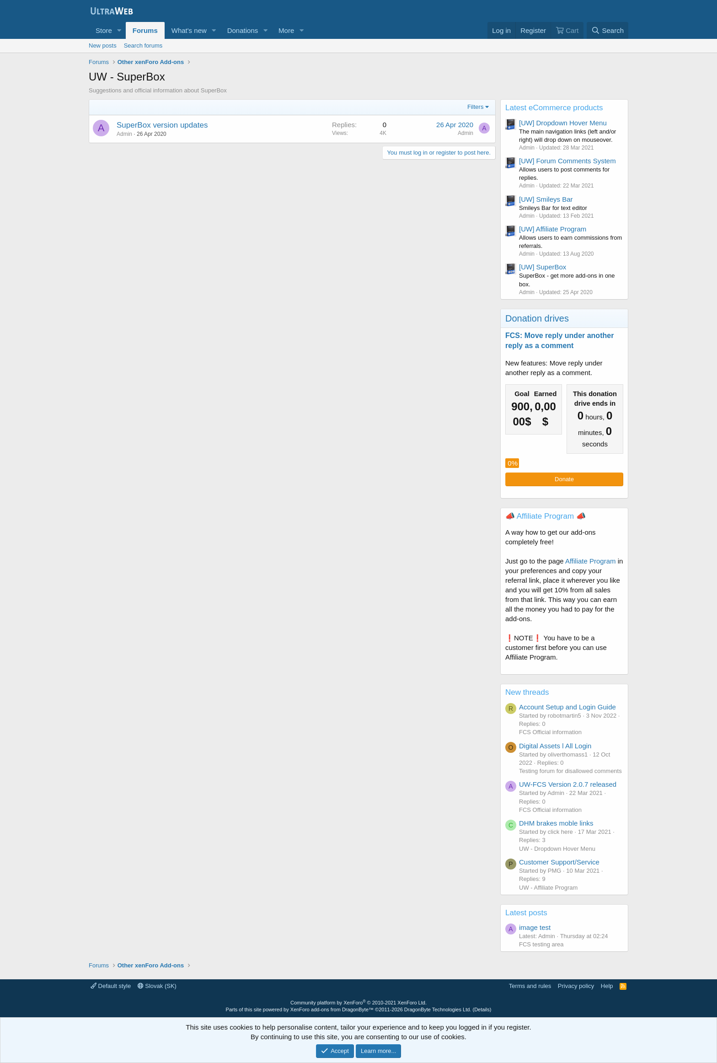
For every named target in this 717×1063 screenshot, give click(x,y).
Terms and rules (530, 985)
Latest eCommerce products (554, 107)
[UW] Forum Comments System (567, 161)
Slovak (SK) (157, 985)
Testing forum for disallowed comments (570, 771)
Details (482, 1009)
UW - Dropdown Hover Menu (557, 848)
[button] (119, 30)
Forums (145, 30)
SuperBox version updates (162, 125)
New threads (527, 692)
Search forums (143, 45)
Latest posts (526, 912)
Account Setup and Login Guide (567, 707)
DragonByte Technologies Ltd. (437, 1009)
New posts (103, 45)
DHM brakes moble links (556, 823)
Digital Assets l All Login (555, 746)
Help (607, 985)
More (286, 30)
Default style (111, 985)
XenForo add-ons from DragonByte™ (332, 1009)
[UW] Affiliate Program (552, 229)
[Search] (607, 30)
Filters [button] (475, 106)
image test (535, 927)
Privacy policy (576, 985)
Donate (564, 479)
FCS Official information (550, 732)
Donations (242, 30)
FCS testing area (541, 944)
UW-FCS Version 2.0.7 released (567, 784)
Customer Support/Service (559, 862)
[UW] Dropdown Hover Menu (563, 123)
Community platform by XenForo (358, 1002)
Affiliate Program (590, 561)
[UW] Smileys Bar (546, 199)
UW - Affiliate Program (548, 887)
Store (104, 30)
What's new (189, 30)
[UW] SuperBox (542, 267)
